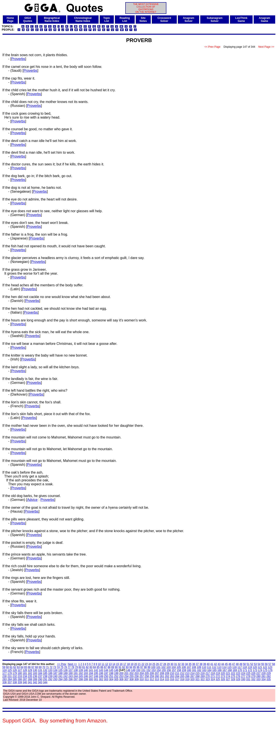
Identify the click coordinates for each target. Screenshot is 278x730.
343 (40, 682)
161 (194, 670)
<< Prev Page (212, 46)
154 (158, 670)
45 (226, 664)
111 (209, 667)
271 (212, 676)
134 (55, 670)
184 (40, 673)
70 (43, 667)
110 (204, 667)
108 (194, 667)
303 (106, 679)
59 (3, 667)
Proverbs (18, 59)
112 (214, 667)
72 (51, 667)
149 (133, 670)
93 (127, 667)
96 (138, 667)
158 (179, 670)
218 (212, 673)
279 (253, 676)
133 (50, 670)
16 (121, 664)
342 (35, 682)
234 (25, 676)
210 (172, 673)
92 (123, 667)
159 (184, 670)
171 (245, 670)
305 (116, 679)
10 (99, 664)
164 (209, 670)
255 (131, 676)
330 (243, 679)
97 (141, 667)
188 (60, 673)
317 (177, 679)
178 (9, 673)
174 (260, 670)
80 (80, 667)
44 (222, 664)
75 (61, 667)
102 (163, 667)
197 (106, 673)
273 (223, 676)
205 (147, 673)
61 (11, 667)
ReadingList (125, 19)
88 (109, 667)
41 (211, 664)
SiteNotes (143, 19)
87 (105, 667)
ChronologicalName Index (83, 19)
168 (229, 670)
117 (239, 667)
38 (200, 664)
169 (235, 670)
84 (94, 667)
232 (15, 676)
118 (245, 667)
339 (20, 682)
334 (263, 679)
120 (255, 667)
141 (91, 670)
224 (243, 673)
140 (86, 670)
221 (228, 673)
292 (50, 679)
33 (182, 664)
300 (91, 679)
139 (81, 670)
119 (250, 667)
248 (96, 676)
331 (248, 679)
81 (83, 667)
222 (233, 673)
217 (207, 673)
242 (65, 676)
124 (4, 670)
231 (9, 676)
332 (253, 679)
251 (111, 676)
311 (147, 679)
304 (111, 679)
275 (233, 676)
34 (186, 664)
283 (4, 679)
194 (91, 673)
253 (121, 676)
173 (255, 670)
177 (4, 673)
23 (146, 664)
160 (189, 670)
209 (167, 673)
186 (50, 673)
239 (50, 676)
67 (32, 667)
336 (4, 682)
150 (138, 670)
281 (263, 676)
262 (167, 676)
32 (179, 664)
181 (25, 673)
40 (208, 664)
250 (106, 676)
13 (110, 664)
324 (212, 679)
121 (260, 667)
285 (15, 679)
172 (250, 670)
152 (148, 670)
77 (69, 667)
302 (101, 679)
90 (116, 667)
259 (152, 676)
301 (96, 679)
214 (192, 673)
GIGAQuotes (27, 19)
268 (197, 676)
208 (162, 673)
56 (266, 664)
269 (202, 676)
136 (65, 670)
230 (4, 676)
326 (223, 679)
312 (152, 679)
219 (218, 673)
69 (40, 667)
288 (30, 679)
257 (141, 676)
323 (207, 679)
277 (243, 676)
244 (75, 676)
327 (228, 679)
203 (136, 673)
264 (177, 676)
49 (240, 664)
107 (189, 667)
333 (258, 679)
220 (223, 673)
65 (25, 667)
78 (72, 667)
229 (268, 673)
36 (193, 664)
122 (265, 667)
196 (101, 673)
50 (244, 664)
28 (164, 664)
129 (30, 670)
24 (150, 664)
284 (9, 679)
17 (124, 664)
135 (60, 670)
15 (117, 664)
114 (224, 667)
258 (147, 676)
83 (90, 667)
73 (54, 667)
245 (81, 676)
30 (171, 664)
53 (255, 664)
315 (167, 679)
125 (9, 670)
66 (29, 667)
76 (65, 667)
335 (268, 679)
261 (162, 676)
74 (58, 667)
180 (20, 673)
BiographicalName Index (52, 19)
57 (269, 664)
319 (187, 679)
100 (153, 667)
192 (81, 673)
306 (121, 679)
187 (55, 673)
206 (152, 673)
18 (128, 664)
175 (265, 670)
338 (15, 682)
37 (197, 664)
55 (262, 664)
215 (197, 673)
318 (182, 679)
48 (237, 664)
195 (96, 673)
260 (157, 676)
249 (101, 676)
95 (134, 667)
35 (190, 664)
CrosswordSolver (164, 19)
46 (229, 664)
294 (60, 679)
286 (20, 679)
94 (130, 667)
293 (55, 679)
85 (98, 667)
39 (204, 664)
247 (91, 676)
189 (65, 673)
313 (157, 679)
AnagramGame (264, 19)
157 (174, 670)
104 (173, 667)
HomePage (10, 19)
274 (228, 676)
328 (233, 679)
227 (258, 673)
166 (219, 670)
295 (65, 679)
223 (238, 673)
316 (172, 679)
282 (268, 676)
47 (233, 664)
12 (106, 664)
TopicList (106, 19)
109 (199, 667)
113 (219, 667)
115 (229, 667)
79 (76, 667)
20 (135, 664)
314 (162, 679)
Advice (32, 500)
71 (47, 667)
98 (145, 667)
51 (248, 664)
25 (153, 664)
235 (30, 676)
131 (40, 670)
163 (204, 670)
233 (20, 676)
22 (142, 664)
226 (253, 673)
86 (101, 667)
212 (182, 673)
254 (126, 676)
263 (172, 676)
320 (192, 679)
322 (202, 679)
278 (248, 676)
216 (202, 673)
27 (161, 664)
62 (14, 667)
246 (86, 676)
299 (86, 679)
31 (175, 664)
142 (96, 670)
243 (70, 676)
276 (238, 676)
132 (45, 670)
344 (45, 682)
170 (240, 670)
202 (131, 673)
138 (75, 670)
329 (238, 679)
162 (199, 670)
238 (45, 676)
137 (70, 670)
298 (81, 679)
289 (35, 679)
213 (187, 673)
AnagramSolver (188, 19)
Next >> (72, 664)
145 (111, 670)
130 (35, 670)
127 (20, 670)
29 (168, 664)
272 (218, 676)
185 (45, 673)
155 (164, 670)
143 (101, 670)
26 (157, 664)
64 (22, 667)
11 (102, 664)
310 (141, 679)
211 (177, 673)
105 (179, 667)
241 (60, 676)
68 (36, 667)
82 (87, 667)
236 (35, 676)
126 (15, 670)
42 (215, 664)
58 (273, 664)
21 (139, 664)
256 (136, 676)
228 (263, 673)
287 (25, 679)
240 (55, 676)
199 (116, 673)
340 (25, 682)
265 (182, 676)
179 (15, 673)
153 (153, 670)
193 (86, 673)
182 (30, 673)
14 (114, 664)
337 (9, 682)
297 (75, 679)
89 (112, 667)
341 (30, 682)
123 (270, 667)
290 (40, 679)
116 (234, 667)
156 (169, 670)
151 (143, 670)
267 (192, 676)
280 (258, 676)
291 (45, 679)
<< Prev (61, 664)
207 (157, 673)
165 (214, 670)
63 (18, 667)
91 (120, 667)
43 (219, 664)
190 (70, 673)
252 (116, 676)
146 (116, 670)
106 (184, 667)
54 (259, 664)
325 (218, 679)
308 (131, 679)
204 (141, 673)
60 (7, 667)
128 (25, 670)
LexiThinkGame (241, 19)
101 (158, 667)
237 (40, 676)
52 (251, 664)
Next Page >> (266, 46)
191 (75, 673)
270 (207, 676)
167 (224, 670)
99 (148, 667)
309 (136, 679)
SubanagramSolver (215, 19)
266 (187, 676)
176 (270, 670)
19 (132, 664)
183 (35, 673)
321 (197, 679)
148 (128, 670)
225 (248, 673)
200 (121, 673)
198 (111, 673)
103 (168, 667)
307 (126, 679)
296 (70, 679)
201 (126, 673)
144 (106, 670)
